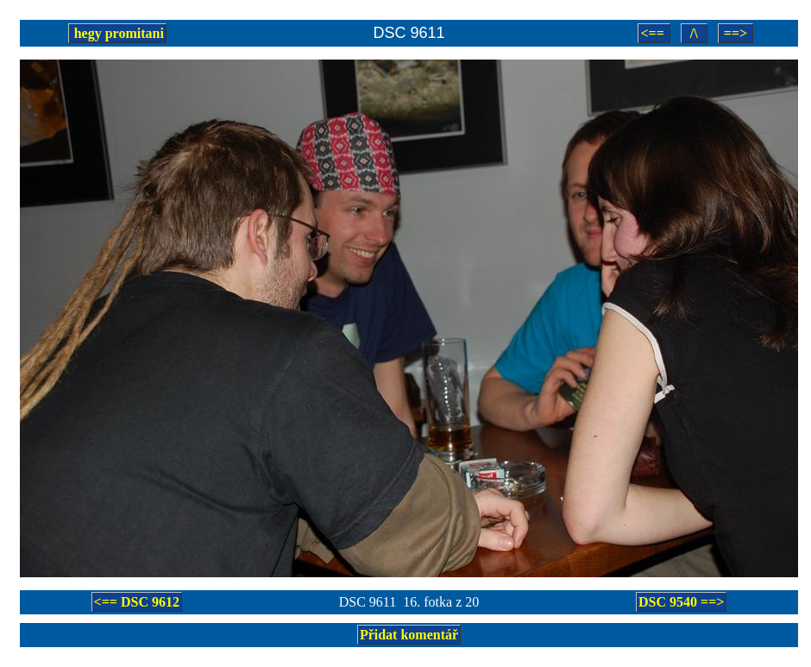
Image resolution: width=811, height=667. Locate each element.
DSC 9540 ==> (681, 602)
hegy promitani (117, 33)
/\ (694, 33)
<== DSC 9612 (136, 602)
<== (653, 33)
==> (735, 33)
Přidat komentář (409, 634)
